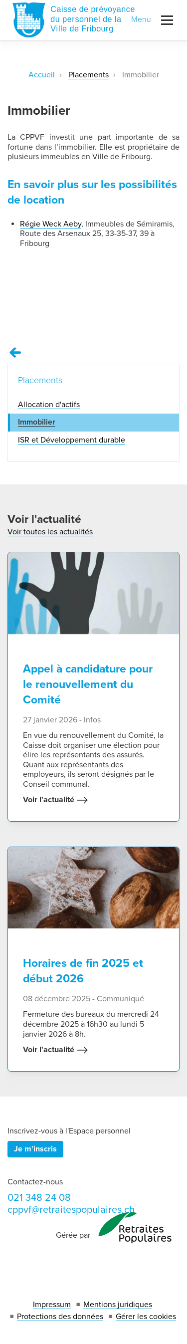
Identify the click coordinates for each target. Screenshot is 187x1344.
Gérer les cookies (146, 1317)
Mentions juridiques (117, 1305)
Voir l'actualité (55, 800)
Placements (88, 75)
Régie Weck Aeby (50, 224)
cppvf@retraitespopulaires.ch (71, 1210)
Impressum (52, 1305)
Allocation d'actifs (49, 405)
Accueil (41, 75)
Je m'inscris (35, 1149)
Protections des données (60, 1317)
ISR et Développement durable (71, 440)
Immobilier (36, 422)
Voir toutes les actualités (50, 532)
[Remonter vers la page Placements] (15, 353)
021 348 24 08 (39, 1198)
